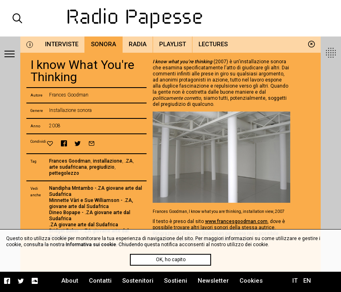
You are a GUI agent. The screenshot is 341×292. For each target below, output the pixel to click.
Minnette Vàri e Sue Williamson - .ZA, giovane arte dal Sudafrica (91, 203)
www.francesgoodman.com (236, 221)
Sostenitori (137, 280)
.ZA (129, 161)
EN (307, 280)
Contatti (100, 280)
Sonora (103, 44)
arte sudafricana (68, 167)
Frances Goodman (70, 161)
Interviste (61, 44)
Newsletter (213, 280)
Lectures (213, 44)
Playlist (172, 44)
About (69, 280)
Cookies (251, 280)
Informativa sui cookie (91, 244)
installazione (107, 161)
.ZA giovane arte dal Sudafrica (83, 225)
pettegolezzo (64, 173)
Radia (138, 44)
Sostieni (175, 280)
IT (295, 280)
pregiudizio (101, 167)
